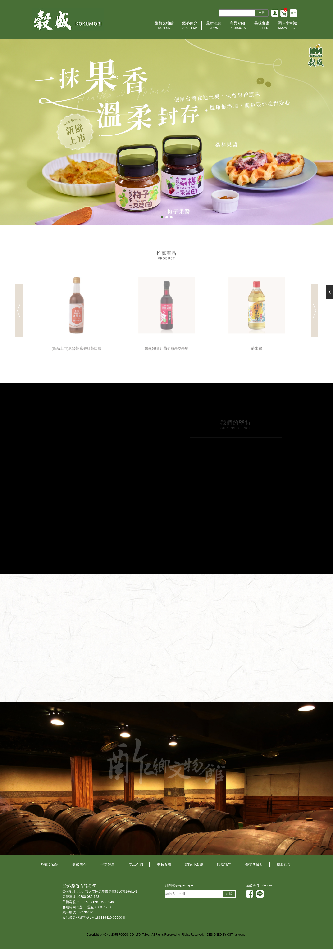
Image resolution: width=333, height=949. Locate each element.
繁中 (294, 13)
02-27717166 (88, 902)
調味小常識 (287, 25)
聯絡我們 (224, 865)
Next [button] (314, 312)
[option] (77, 312)
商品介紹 (238, 25)
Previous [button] (19, 312)
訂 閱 (229, 893)
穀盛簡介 (189, 25)
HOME (68, 19)
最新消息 (213, 25)
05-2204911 (109, 902)
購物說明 (284, 865)
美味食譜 (261, 25)
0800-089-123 (88, 897)
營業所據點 (254, 865)
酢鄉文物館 (164, 25)
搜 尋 (261, 12)
